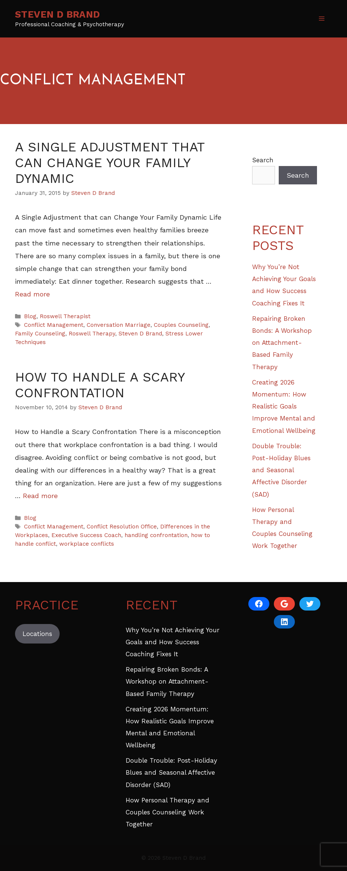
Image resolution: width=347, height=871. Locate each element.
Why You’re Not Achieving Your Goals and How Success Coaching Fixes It (172, 642)
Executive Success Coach (86, 535)
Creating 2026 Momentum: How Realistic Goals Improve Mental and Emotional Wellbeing (283, 406)
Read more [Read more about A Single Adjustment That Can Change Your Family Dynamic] (32, 294)
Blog (30, 316)
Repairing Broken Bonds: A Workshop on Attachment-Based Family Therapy (282, 343)
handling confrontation (156, 535)
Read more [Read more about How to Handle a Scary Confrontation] (40, 496)
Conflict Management (53, 325)
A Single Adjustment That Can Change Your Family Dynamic (109, 162)
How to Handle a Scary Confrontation (100, 385)
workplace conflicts (86, 543)
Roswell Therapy (92, 333)
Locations (37, 634)
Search (262, 160)
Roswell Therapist (65, 316)
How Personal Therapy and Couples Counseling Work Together (167, 812)
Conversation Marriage (118, 325)
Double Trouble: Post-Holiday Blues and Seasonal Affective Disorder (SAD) (281, 470)
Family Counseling (40, 333)
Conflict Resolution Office (122, 526)
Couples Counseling (181, 325)
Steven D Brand (57, 14)
